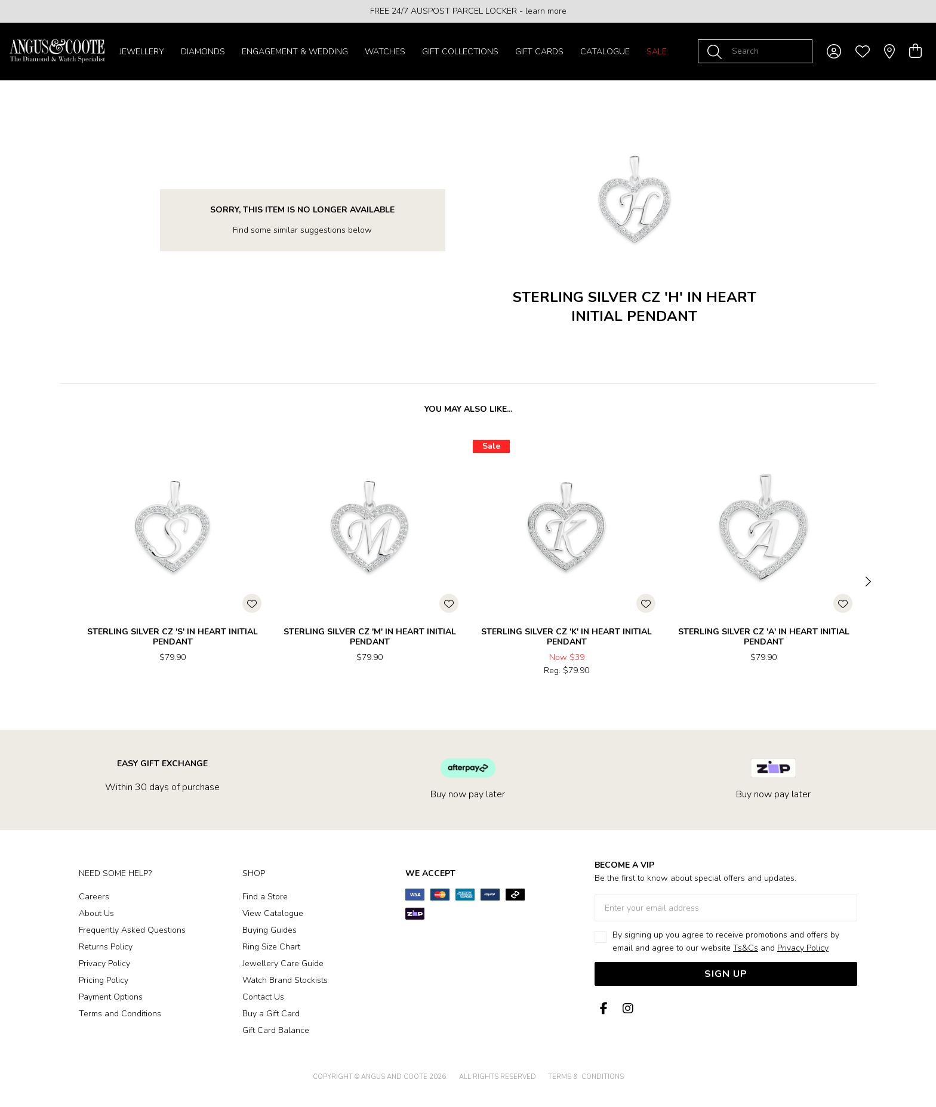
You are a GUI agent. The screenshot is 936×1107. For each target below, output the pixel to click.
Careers (94, 896)
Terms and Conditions (120, 1013)
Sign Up (725, 973)
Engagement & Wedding (295, 51)
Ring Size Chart (271, 946)
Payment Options (111, 997)
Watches (385, 51)
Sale (656, 51)
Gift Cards (539, 51)
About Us (96, 913)
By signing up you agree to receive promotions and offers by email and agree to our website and (725, 941)
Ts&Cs (745, 948)
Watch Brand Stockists (285, 980)
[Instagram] (625, 1008)
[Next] (866, 582)
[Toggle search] (717, 51)
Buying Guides (269, 930)
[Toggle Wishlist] (251, 603)
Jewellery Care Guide (283, 963)
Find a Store (265, 896)
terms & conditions (586, 1076)
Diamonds (203, 51)
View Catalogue (272, 913)
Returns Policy (106, 946)
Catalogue (605, 51)
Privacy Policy (104, 963)
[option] (468, 11)
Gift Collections (460, 51)
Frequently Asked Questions (132, 930)
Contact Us (263, 997)
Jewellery (141, 51)
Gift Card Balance (275, 1030)
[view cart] (915, 51)
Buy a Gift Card (271, 1013)
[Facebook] (604, 1008)
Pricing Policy (103, 980)
